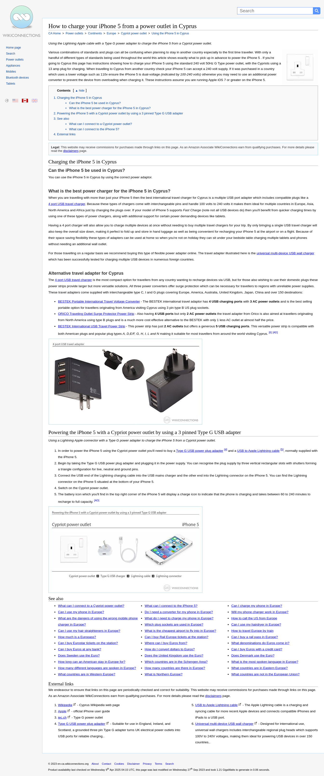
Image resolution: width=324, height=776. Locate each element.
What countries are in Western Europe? (86, 674)
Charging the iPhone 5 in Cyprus (79, 97)
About (95, 763)
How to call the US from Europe (254, 618)
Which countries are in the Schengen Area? (176, 662)
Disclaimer (133, 763)
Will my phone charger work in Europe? (259, 612)
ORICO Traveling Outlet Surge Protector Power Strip (96, 314)
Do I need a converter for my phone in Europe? (179, 612)
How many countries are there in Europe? (175, 668)
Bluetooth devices (17, 77)
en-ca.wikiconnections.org (73, 763)
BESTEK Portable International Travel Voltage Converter (99, 301)
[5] (282, 449)
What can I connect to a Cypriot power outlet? (100, 124)
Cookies (119, 763)
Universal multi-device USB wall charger (224, 724)
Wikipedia (65, 705)
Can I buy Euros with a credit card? (256, 649)
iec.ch (62, 717)
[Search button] (316, 10)
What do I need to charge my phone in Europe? (179, 618)
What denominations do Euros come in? (260, 643)
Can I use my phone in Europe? (81, 612)
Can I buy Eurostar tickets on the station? (88, 643)
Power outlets (15, 59)
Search (10, 53)
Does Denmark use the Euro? (252, 655)
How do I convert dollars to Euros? (170, 649)
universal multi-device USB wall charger (285, 253)
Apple (62, 711)
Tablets (10, 83)
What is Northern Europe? (163, 674)
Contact (106, 763)
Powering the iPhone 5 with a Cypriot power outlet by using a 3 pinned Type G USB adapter (120, 113)
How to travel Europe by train (252, 631)
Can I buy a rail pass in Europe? (254, 637)
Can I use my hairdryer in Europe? (256, 624)
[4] (225, 449)
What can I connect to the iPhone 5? (94, 129)
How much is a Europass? (77, 637)
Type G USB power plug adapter (199, 451)
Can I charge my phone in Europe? (256, 606)
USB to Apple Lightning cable (258, 451)
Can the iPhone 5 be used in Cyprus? (95, 103)
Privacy (147, 763)
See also (63, 118)
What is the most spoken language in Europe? (264, 662)
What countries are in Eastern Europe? (259, 668)
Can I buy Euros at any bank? (79, 649)
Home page (13, 47)
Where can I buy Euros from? (166, 643)
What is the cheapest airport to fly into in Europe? (180, 631)
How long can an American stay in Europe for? (91, 662)
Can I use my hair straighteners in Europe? (89, 631)
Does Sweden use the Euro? (79, 655)
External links (66, 134)
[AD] (275, 332)
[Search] (275, 10)
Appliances (13, 65)
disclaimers (71, 151)
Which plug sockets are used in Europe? (174, 624)
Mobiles (11, 71)
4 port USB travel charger (66, 204)
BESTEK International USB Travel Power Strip (91, 326)
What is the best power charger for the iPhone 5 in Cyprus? (110, 108)
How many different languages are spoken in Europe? (97, 668)
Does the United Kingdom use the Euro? (174, 655)
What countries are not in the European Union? (265, 674)
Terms (158, 763)
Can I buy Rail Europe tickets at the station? (176, 637)
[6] (270, 332)
